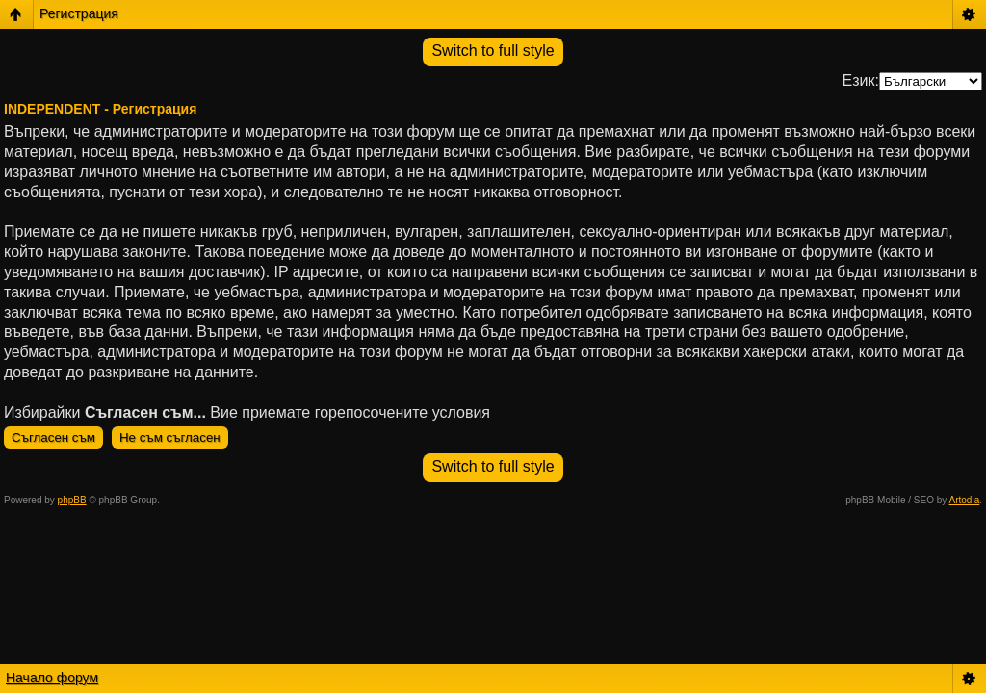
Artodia (964, 500)
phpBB (72, 500)
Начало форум (52, 677)
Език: (861, 80)
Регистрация (78, 13)
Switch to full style (492, 50)
